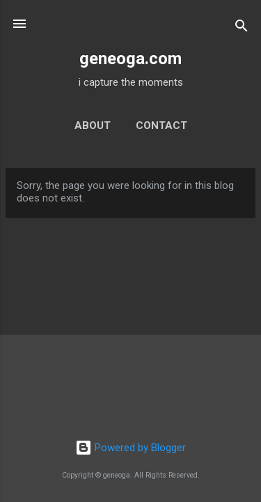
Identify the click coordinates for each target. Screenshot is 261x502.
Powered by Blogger (130, 447)
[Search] (241, 28)
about (92, 125)
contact (161, 125)
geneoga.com (130, 58)
